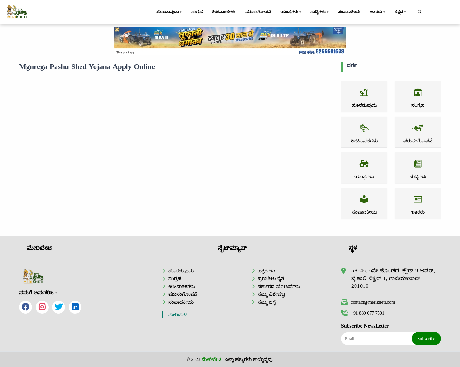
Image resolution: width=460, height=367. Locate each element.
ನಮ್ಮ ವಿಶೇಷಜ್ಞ (271, 294)
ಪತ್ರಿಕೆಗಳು (266, 270)
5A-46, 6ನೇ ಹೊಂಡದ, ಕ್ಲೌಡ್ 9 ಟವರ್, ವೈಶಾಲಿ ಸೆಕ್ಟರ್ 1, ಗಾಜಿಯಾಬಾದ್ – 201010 (393, 278)
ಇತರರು (378, 12)
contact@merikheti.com (368, 302)
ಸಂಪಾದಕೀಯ (349, 12)
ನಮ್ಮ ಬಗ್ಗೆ (267, 302)
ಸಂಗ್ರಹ (197, 12)
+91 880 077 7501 (362, 313)
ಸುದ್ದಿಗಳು (319, 12)
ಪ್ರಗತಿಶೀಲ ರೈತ (271, 278)
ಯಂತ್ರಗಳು (291, 12)
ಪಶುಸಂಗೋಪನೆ (258, 12)
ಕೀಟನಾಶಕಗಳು (223, 12)
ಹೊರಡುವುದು (169, 12)
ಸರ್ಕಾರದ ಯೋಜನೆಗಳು (279, 286)
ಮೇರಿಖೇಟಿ (177, 314)
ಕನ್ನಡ (401, 12)
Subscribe (426, 338)
